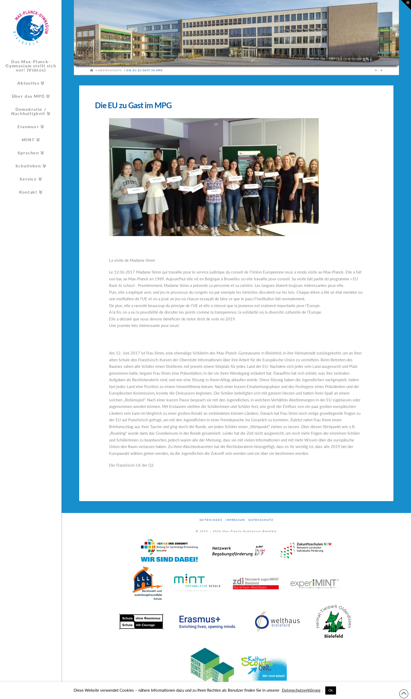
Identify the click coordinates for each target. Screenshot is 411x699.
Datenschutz (260, 519)
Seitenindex (210, 519)
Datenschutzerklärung (301, 690)
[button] (406, 5)
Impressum (235, 519)
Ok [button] (330, 690)
